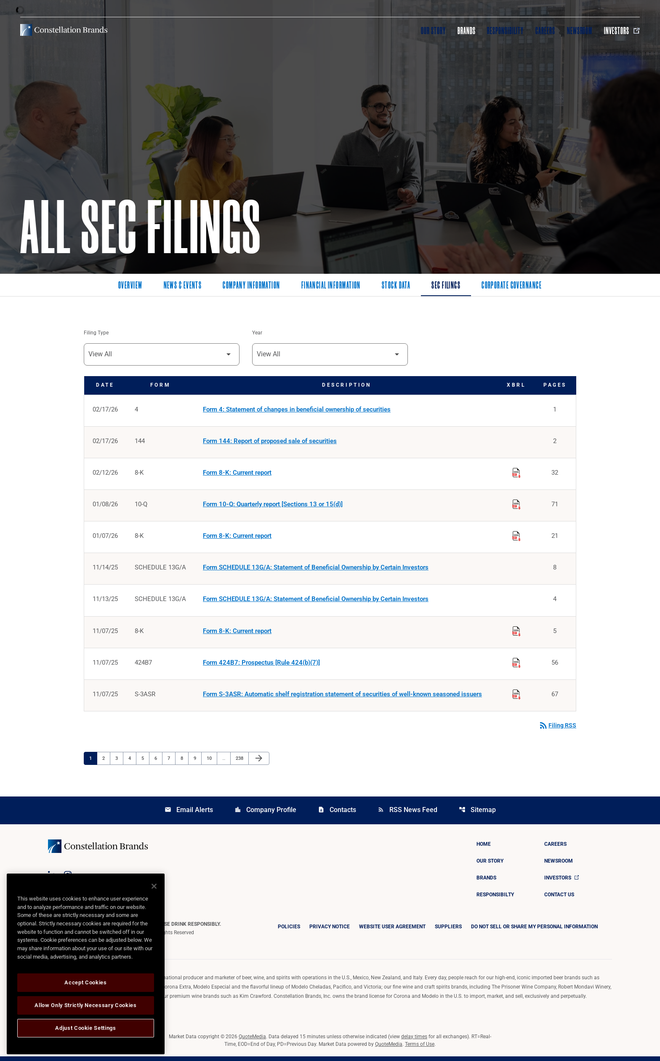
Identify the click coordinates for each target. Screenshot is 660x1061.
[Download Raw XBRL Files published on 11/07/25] (516, 633)
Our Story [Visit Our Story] (433, 30)
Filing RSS (557, 730)
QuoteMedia (252, 1041)
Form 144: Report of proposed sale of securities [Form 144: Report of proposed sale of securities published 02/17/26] (270, 442)
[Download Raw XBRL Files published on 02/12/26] (516, 473)
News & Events (183, 286)
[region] (86, 964)
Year (257, 333)
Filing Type (96, 333)
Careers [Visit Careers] (545, 30)
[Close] (154, 886)
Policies (289, 931)
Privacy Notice (329, 931)
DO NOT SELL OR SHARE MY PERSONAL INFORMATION (534, 931)
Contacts (337, 814)
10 (211, 762)
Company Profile (265, 814)
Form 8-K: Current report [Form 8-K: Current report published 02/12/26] (237, 474)
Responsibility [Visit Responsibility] (505, 30)
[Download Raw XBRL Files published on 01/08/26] (516, 505)
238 (240, 762)
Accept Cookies (85, 982)
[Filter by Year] (330, 355)
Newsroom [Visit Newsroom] (580, 30)
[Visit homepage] (63, 30)
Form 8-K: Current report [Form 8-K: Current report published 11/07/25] (237, 634)
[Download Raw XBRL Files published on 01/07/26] (516, 537)
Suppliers (448, 931)
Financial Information (331, 286)
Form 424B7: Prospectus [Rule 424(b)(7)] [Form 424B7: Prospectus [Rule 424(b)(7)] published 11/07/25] (261, 666)
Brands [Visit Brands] (467, 30)
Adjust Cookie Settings (85, 1028)
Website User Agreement (392, 931)
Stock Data (396, 286)
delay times (414, 1041)
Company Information (251, 286)
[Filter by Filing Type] (162, 355)
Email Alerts (189, 814)
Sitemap (477, 814)
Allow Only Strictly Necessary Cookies (85, 1005)
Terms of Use (419, 1049)
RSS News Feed (407, 814)
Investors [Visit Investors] (622, 30)
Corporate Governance (512, 286)
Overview (130, 286)
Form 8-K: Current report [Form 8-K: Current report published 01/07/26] (237, 538)
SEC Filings (445, 286)
